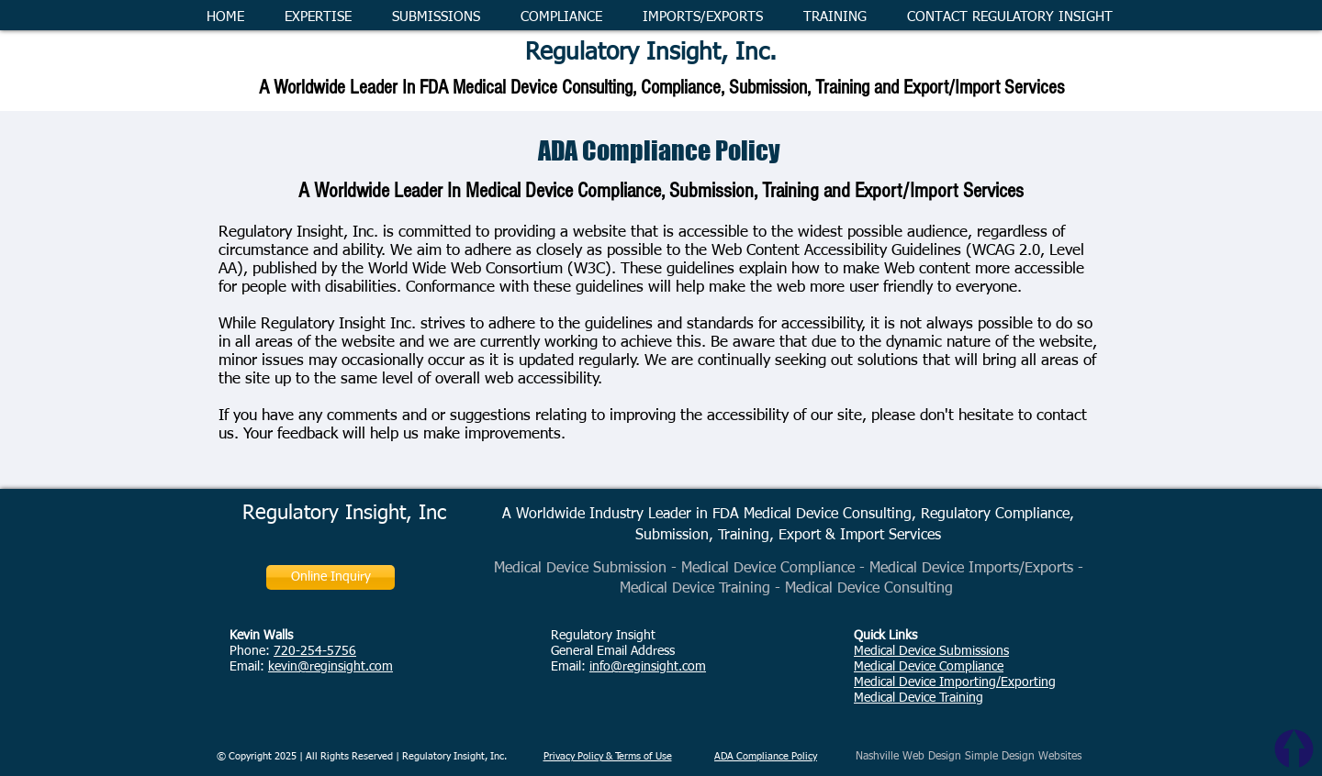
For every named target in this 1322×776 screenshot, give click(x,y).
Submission (672, 535)
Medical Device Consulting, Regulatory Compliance (907, 514)
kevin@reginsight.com (330, 666)
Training (743, 535)
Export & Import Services (860, 535)
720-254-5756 (315, 651)
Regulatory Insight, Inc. (651, 53)
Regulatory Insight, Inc (344, 514)
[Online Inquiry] (330, 577)
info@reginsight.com (647, 666)
